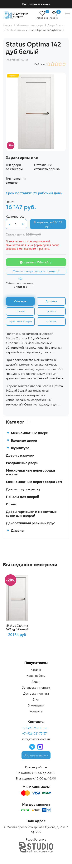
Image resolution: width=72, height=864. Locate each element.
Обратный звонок (36, 755)
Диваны (15, 530)
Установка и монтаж (36, 687)
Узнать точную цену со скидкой (36, 271)
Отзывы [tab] (20, 311)
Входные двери (22, 440)
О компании (36, 705)
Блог (36, 699)
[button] (54, 13)
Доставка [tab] (51, 301)
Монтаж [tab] (51, 321)
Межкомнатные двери (27, 433)
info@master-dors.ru (36, 739)
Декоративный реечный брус (30, 523)
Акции (36, 681)
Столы (11, 504)
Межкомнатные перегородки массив (30, 472)
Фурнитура (18, 448)
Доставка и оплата (36, 693)
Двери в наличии (20, 455)
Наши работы (36, 675)
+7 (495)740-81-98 (34, 728)
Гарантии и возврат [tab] (20, 321)
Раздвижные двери (22, 463)
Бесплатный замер (36, 4)
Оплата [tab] (51, 311)
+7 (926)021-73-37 (34, 733)
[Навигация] (67, 15)
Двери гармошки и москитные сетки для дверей (31, 514)
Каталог (36, 670)
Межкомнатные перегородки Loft (34, 482)
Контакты (35, 711)
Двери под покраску (23, 489)
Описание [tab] (20, 301)
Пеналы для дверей (22, 497)
